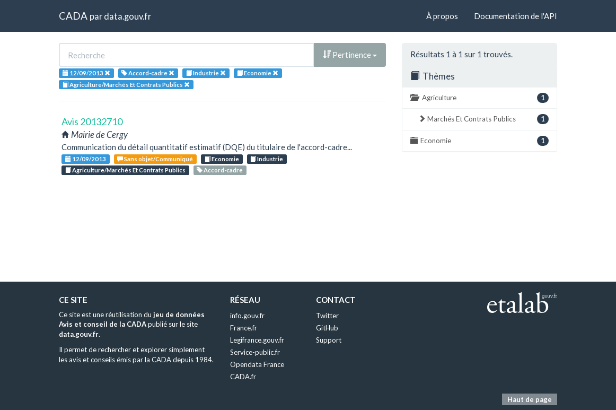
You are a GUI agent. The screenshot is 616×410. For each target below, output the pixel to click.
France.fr (243, 328)
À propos (442, 16)
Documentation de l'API (515, 16)
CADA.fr (243, 376)
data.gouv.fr (127, 16)
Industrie (266, 158)
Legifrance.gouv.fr (257, 340)
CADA (73, 16)
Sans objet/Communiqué (155, 158)
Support (328, 340)
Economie (222, 158)
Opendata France (257, 364)
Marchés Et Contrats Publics (483, 119)
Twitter (327, 315)
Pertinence (350, 54)
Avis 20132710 (91, 121)
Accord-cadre (220, 170)
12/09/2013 (85, 158)
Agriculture (479, 98)
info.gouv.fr (247, 315)
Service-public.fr (255, 352)
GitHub (327, 328)
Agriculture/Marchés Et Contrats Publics (125, 170)
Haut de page (529, 399)
